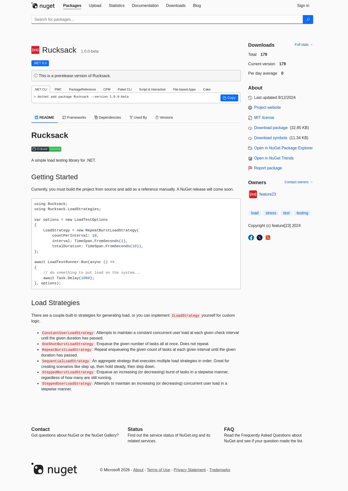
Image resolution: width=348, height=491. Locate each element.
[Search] (308, 19)
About (138, 470)
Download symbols (270, 138)
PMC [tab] (58, 89)
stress (271, 213)
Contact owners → (298, 182)
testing (302, 213)
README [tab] (44, 117)
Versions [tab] (164, 117)
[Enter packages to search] (167, 19)
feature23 (268, 194)
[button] (229, 97)
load (255, 213)
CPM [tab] (106, 89)
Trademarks (219, 470)
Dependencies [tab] (107, 117)
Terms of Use (158, 470)
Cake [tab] (207, 89)
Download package (271, 128)
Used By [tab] (138, 117)
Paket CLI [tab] (125, 89)
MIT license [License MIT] (264, 117)
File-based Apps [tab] (184, 89)
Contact (40, 429)
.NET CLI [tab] (40, 89)
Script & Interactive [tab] (152, 89)
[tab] (72, 5)
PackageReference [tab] (82, 89)
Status (135, 429)
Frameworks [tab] (74, 117)
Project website (267, 107)
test (286, 213)
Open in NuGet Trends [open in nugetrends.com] (274, 158)
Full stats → (304, 44)
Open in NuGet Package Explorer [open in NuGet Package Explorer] (283, 148)
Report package (268, 168)
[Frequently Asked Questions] (229, 429)
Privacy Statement (190, 470)
